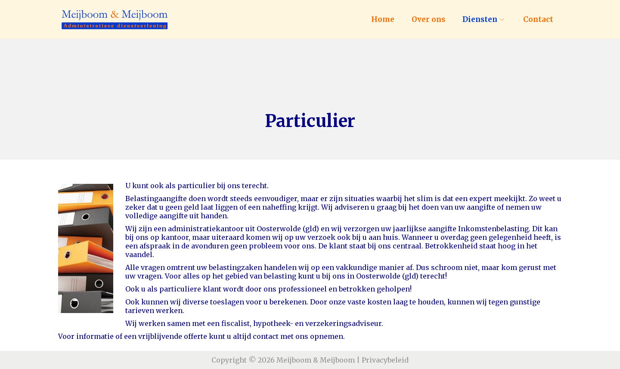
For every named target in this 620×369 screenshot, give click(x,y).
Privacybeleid (385, 360)
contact (266, 336)
